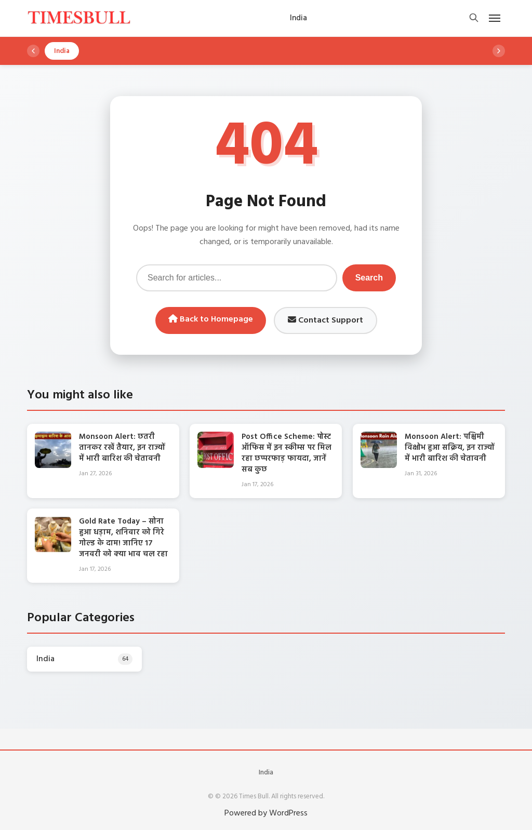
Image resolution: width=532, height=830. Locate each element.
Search (369, 277)
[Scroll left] (33, 51)
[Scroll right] (499, 51)
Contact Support (325, 320)
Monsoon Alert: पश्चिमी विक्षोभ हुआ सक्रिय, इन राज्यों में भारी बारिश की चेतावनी (450, 448)
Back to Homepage (210, 319)
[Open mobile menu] (494, 18)
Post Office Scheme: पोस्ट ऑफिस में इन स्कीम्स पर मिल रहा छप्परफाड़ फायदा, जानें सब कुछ (286, 453)
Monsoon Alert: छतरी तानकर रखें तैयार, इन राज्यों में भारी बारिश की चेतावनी (122, 448)
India (266, 773)
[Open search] (474, 18)
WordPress (288, 813)
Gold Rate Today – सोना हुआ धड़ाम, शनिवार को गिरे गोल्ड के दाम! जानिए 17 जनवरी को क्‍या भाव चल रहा (123, 537)
